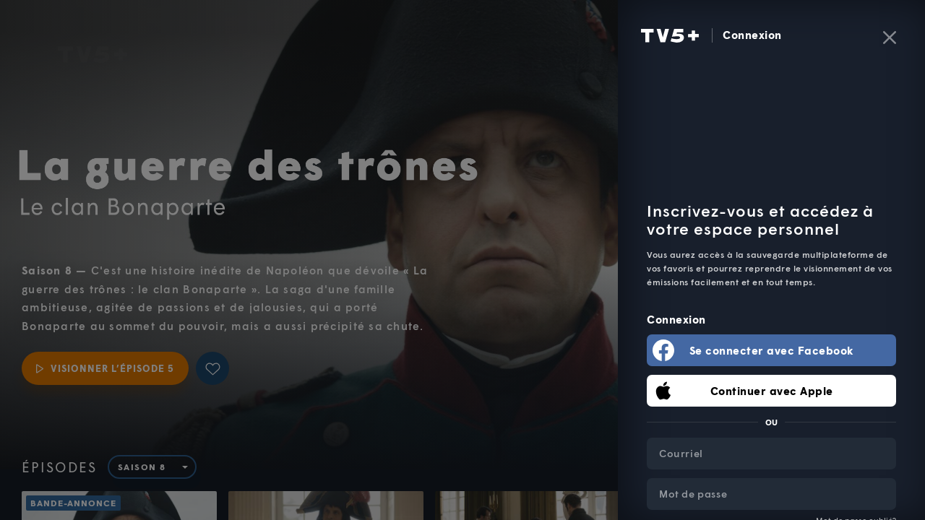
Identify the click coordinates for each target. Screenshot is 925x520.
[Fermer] (889, 37)
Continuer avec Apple (771, 390)
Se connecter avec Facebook (771, 350)
